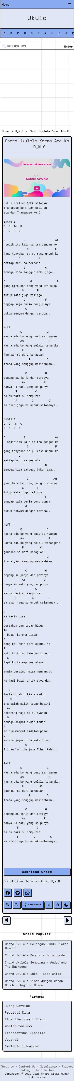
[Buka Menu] (70, 5)
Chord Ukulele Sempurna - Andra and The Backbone (36, 964)
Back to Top (44, 1070)
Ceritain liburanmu (22, 1046)
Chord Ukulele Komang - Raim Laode (35, 955)
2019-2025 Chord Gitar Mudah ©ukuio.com (47, 1075)
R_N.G (55, 881)
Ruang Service (17, 1005)
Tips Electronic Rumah (25, 1019)
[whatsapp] (27, 893)
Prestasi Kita (17, 1012)
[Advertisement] (37, 90)
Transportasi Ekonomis (25, 1032)
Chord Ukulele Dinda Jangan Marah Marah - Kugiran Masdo (34, 983)
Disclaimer (48, 1066)
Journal (11, 1039)
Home (5, 4)
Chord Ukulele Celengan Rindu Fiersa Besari (36, 946)
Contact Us (27, 1066)
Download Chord (37, 871)
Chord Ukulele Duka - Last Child (33, 973)
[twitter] (18, 893)
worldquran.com (18, 1026)
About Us (7, 1066)
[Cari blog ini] (37, 46)
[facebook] (8, 893)
